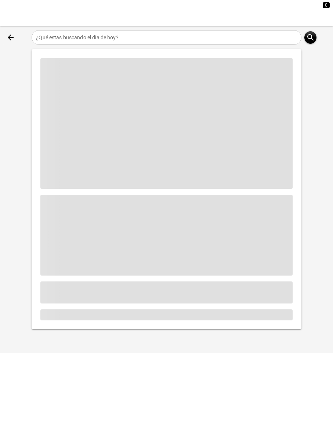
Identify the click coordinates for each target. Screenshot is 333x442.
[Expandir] (299, 13)
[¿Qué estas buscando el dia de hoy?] (166, 37)
